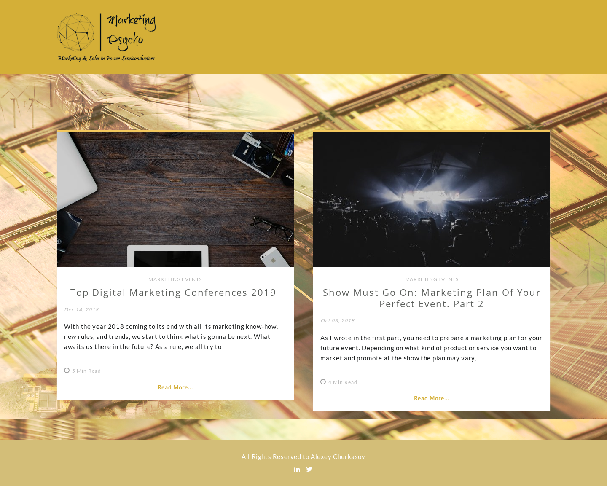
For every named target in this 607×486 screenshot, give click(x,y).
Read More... (175, 387)
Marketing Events (175, 279)
